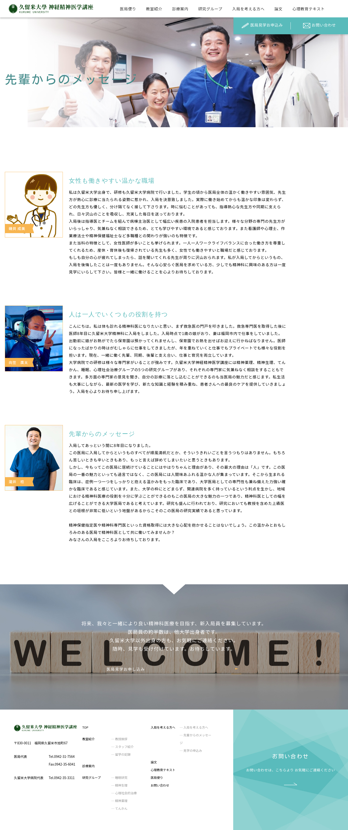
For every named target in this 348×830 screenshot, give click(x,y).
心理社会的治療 (125, 793)
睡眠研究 (120, 777)
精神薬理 (120, 800)
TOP (85, 727)
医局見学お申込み (262, 25)
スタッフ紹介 (124, 746)
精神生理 (120, 785)
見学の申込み (192, 750)
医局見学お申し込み (126, 669)
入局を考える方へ (248, 9)
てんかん (120, 808)
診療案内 (180, 9)
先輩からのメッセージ (195, 739)
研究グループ (210, 9)
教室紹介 (154, 9)
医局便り (128, 9)
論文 (279, 9)
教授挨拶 (120, 739)
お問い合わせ (319, 25)
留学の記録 (122, 754)
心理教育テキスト (308, 9)
